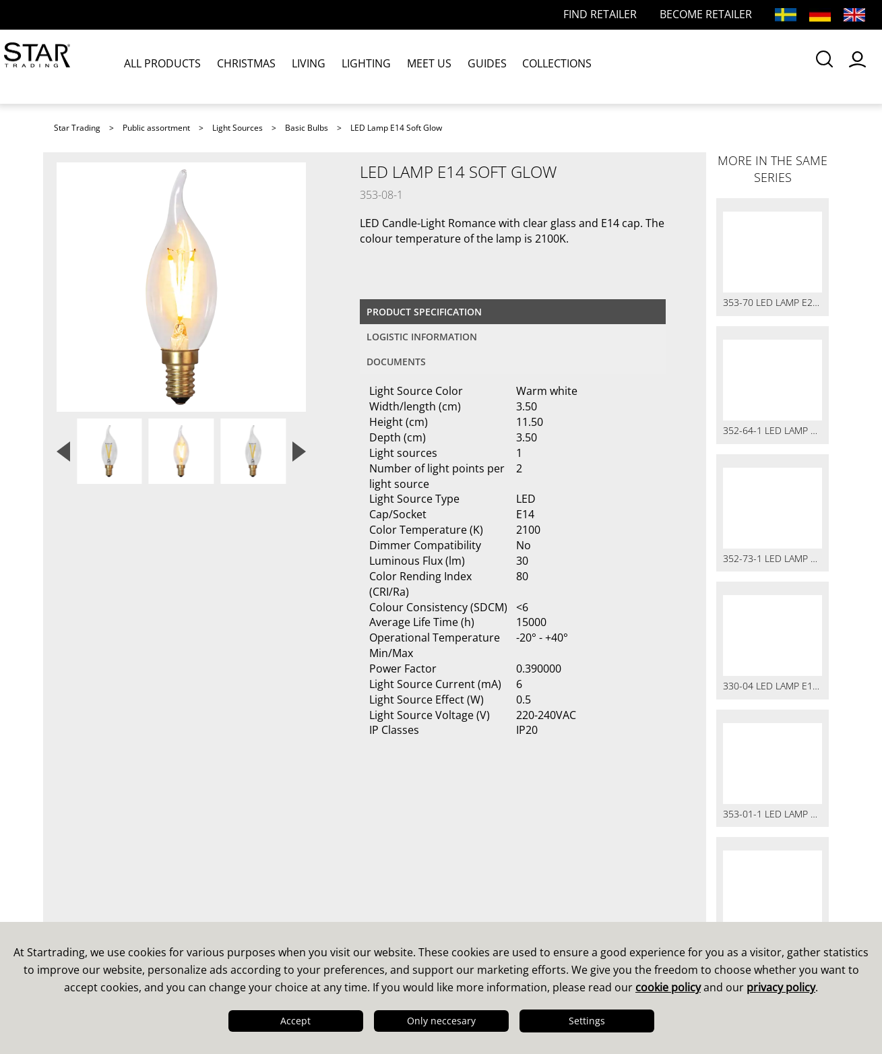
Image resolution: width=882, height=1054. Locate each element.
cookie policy (668, 987)
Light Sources (237, 127)
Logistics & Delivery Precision (140, 908)
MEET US (420, 66)
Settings (587, 1020)
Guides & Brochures (508, 873)
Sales (269, 855)
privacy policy (781, 987)
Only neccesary (441, 1020)
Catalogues (482, 855)
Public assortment (156, 127)
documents (396, 361)
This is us (84, 855)
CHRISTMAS (245, 66)
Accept (295, 1020)
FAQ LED (278, 890)
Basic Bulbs (306, 127)
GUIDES (475, 66)
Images (472, 890)
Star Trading (77, 127)
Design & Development (122, 873)
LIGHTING (360, 66)
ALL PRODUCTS (164, 66)
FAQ (265, 873)
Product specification (424, 311)
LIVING (305, 66)
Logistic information (422, 336)
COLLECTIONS (543, 66)
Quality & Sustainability (123, 890)
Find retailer (288, 908)
